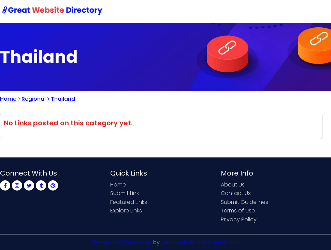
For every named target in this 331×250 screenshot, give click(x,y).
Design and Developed (121, 242)
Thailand (61, 99)
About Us (233, 185)
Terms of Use (238, 210)
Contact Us (234, 11)
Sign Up (269, 11)
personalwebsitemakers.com (200, 242)
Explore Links (126, 210)
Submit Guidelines (244, 202)
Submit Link (193, 11)
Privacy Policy (239, 219)
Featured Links (128, 202)
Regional (32, 99)
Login (297, 11)
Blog (320, 11)
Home (160, 11)
